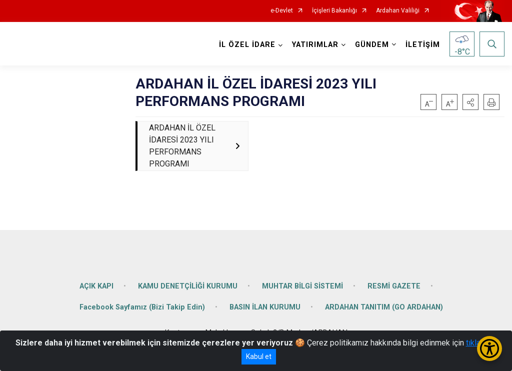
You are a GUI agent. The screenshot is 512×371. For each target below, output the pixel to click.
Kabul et (259, 356)
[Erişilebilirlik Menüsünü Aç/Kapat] (489, 348)
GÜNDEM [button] (372, 44)
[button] (470, 102)
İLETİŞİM (423, 44)
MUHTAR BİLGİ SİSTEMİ (302, 286)
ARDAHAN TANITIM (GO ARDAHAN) (384, 307)
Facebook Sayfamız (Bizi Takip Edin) (142, 307)
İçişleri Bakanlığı (334, 11)
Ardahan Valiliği (398, 11)
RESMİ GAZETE (394, 286)
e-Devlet (281, 11)
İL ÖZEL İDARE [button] (247, 44)
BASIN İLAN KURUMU (265, 307)
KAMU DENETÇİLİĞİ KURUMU (188, 286)
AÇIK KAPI (97, 286)
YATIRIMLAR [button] (315, 44)
